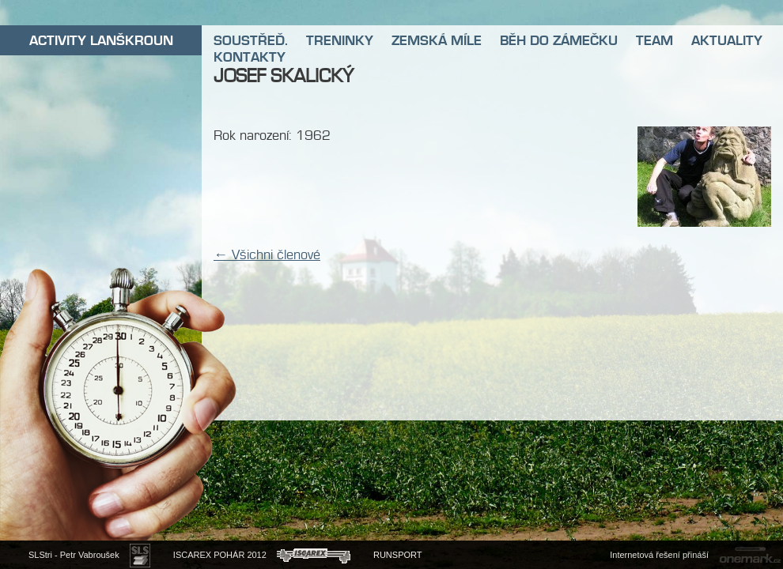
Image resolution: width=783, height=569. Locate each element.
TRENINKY (339, 40)
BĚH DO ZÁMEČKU (559, 40)
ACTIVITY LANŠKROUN (101, 40)
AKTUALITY (726, 40)
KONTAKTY (250, 57)
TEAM (654, 40)
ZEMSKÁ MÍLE (437, 40)
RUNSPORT (397, 555)
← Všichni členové (267, 254)
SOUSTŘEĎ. (251, 40)
